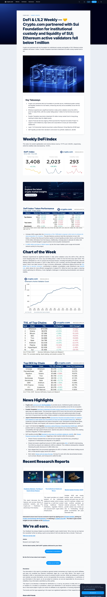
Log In (88, 1)
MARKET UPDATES (35, 15)
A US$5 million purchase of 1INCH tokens (37, 244)
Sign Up (94, 1)
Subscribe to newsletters (53, 551)
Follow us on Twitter (53, 563)
